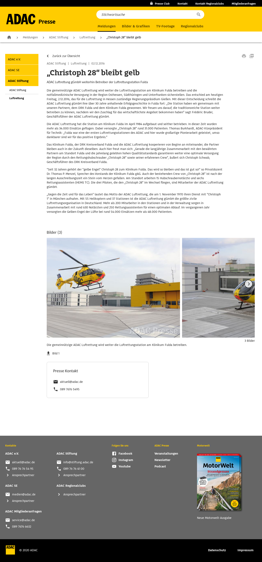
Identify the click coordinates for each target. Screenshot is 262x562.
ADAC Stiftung (58, 37)
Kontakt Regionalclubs (209, 3)
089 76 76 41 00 (73, 469)
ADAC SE (14, 70)
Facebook (125, 453)
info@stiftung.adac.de (78, 462)
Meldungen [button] (107, 26)
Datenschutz (217, 550)
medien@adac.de (24, 494)
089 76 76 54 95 (22, 469)
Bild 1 (55, 353)
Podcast (160, 466)
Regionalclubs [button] (192, 26)
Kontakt (182, 3)
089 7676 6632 (21, 526)
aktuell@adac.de (71, 382)
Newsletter (162, 460)
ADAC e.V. (14, 59)
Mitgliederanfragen (244, 3)
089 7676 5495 (70, 389)
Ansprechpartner (23, 475)
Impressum (245, 550)
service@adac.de (23, 520)
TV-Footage (165, 26)
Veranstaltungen (166, 453)
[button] (198, 14)
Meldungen (30, 37)
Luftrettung (87, 37)
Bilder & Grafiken (136, 26)
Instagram (126, 460)
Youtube (125, 466)
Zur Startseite (9, 37)
